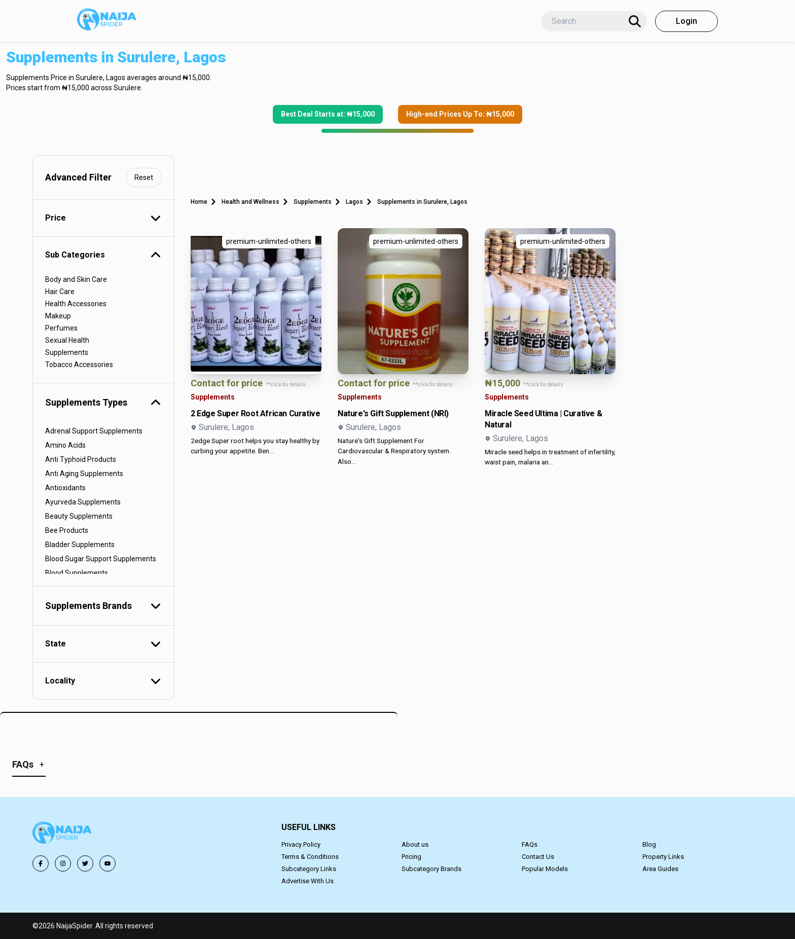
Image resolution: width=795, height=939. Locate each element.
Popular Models (545, 869)
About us (415, 844)
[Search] (635, 21)
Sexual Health (67, 340)
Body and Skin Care (76, 279)
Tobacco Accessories (79, 364)
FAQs (529, 844)
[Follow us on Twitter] (85, 863)
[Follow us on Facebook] (40, 863)
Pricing (411, 856)
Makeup (58, 316)
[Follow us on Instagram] (63, 863)
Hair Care (60, 291)
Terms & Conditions (310, 856)
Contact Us (538, 856)
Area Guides (660, 869)
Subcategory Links (308, 869)
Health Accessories (75, 304)
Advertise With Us (307, 881)
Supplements (66, 352)
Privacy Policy (300, 844)
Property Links (663, 856)
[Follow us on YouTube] (107, 863)
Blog (649, 844)
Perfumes (61, 328)
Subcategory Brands (431, 869)
